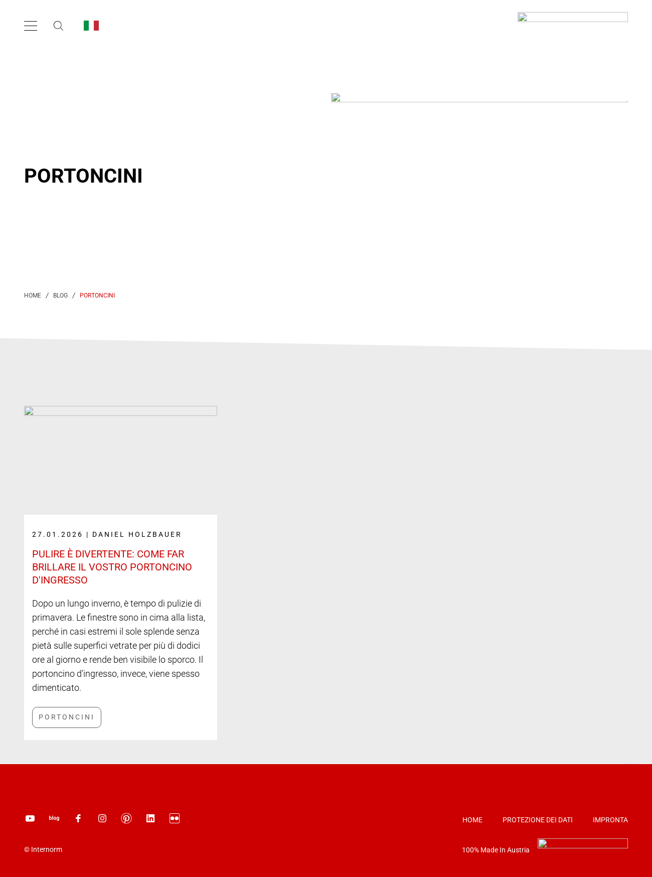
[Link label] (120, 556)
